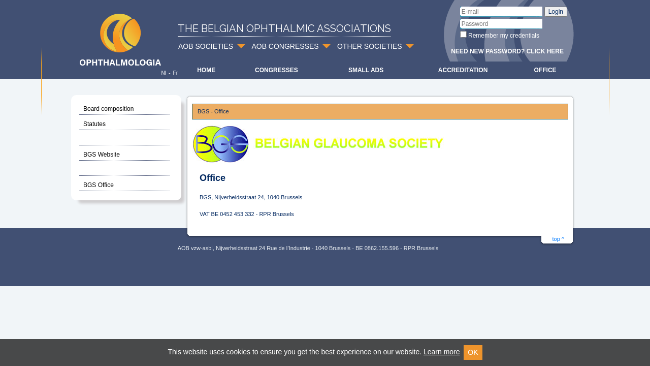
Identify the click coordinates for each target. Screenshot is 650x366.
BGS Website (101, 154)
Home (206, 70)
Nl (163, 73)
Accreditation (463, 70)
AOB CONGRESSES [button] (284, 46)
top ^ (558, 239)
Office (545, 70)
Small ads (365, 70)
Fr (175, 73)
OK (473, 352)
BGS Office (98, 185)
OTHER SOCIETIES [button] (369, 46)
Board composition (108, 108)
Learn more (442, 352)
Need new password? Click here (507, 51)
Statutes (94, 124)
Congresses (276, 70)
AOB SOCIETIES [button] (205, 46)
